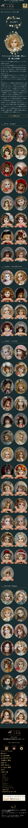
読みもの (4, 753)
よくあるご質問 (6, 767)
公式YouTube (14, 748)
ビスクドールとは (6, 751)
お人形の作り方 (6, 758)
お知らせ (4, 762)
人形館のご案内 (6, 760)
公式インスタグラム (6, 748)
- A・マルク (4, 780)
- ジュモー (4, 774)
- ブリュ (3, 776)
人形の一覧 (4, 772)
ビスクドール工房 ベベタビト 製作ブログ (14, 798)
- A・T (3, 782)
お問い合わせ (5, 765)
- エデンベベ (5, 778)
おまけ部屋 (14, 805)
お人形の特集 (5, 755)
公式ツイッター (21, 748)
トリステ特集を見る (14, 116)
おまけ (3, 769)
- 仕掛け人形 (5, 789)
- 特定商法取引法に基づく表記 (8, 791)
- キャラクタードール (7, 787)
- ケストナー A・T (6, 785)
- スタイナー (5, 783)
